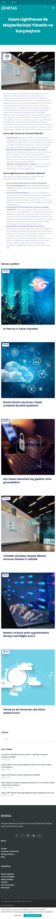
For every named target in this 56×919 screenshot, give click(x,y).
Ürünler (4, 849)
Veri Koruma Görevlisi (7, 905)
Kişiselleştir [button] (18, 916)
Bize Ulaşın (5, 888)
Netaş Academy (7, 854)
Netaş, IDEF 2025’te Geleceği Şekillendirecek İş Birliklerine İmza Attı (27, 793)
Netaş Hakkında (7, 874)
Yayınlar (4, 882)
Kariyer (4, 2)
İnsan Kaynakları (8, 885)
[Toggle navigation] (53, 8)
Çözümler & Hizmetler (10, 851)
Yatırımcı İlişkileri (8, 877)
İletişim (14, 2)
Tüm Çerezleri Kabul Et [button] (32, 916)
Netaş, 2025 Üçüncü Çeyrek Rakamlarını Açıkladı (20, 775)
